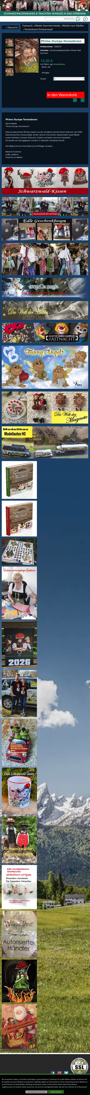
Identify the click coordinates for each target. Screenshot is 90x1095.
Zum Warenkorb (85, 17)
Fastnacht (27, 25)
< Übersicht (11, 27)
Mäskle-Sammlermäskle (47, 25)
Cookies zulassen (56, 1092)
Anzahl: (43, 78)
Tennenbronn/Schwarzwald (38, 29)
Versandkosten (59, 64)
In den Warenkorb (62, 95)
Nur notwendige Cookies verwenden (36, 1092)
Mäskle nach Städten (73, 25)
